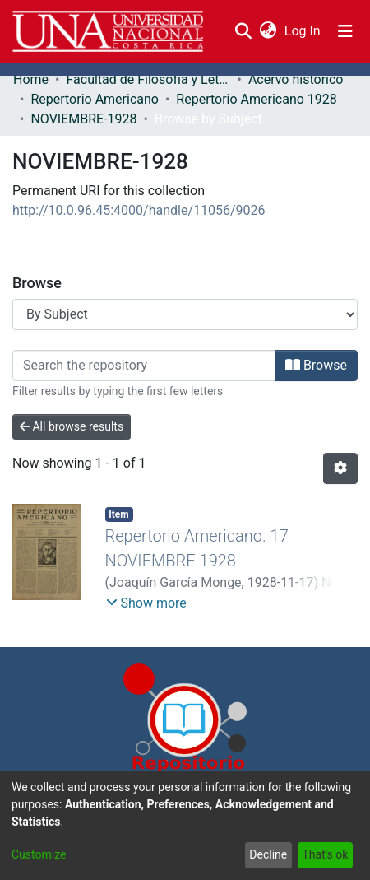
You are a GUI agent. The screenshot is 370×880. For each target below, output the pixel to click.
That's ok (325, 854)
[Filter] (143, 365)
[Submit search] (243, 31)
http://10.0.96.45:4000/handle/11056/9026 (139, 210)
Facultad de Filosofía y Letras (148, 79)
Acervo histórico (296, 79)
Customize (39, 854)
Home (31, 79)
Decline (268, 854)
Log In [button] (303, 31)
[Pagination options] (340, 468)
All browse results (71, 426)
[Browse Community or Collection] (185, 314)
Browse (316, 365)
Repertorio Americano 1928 (256, 99)
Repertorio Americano (94, 99)
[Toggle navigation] (345, 31)
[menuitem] (267, 31)
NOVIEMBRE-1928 (83, 119)
